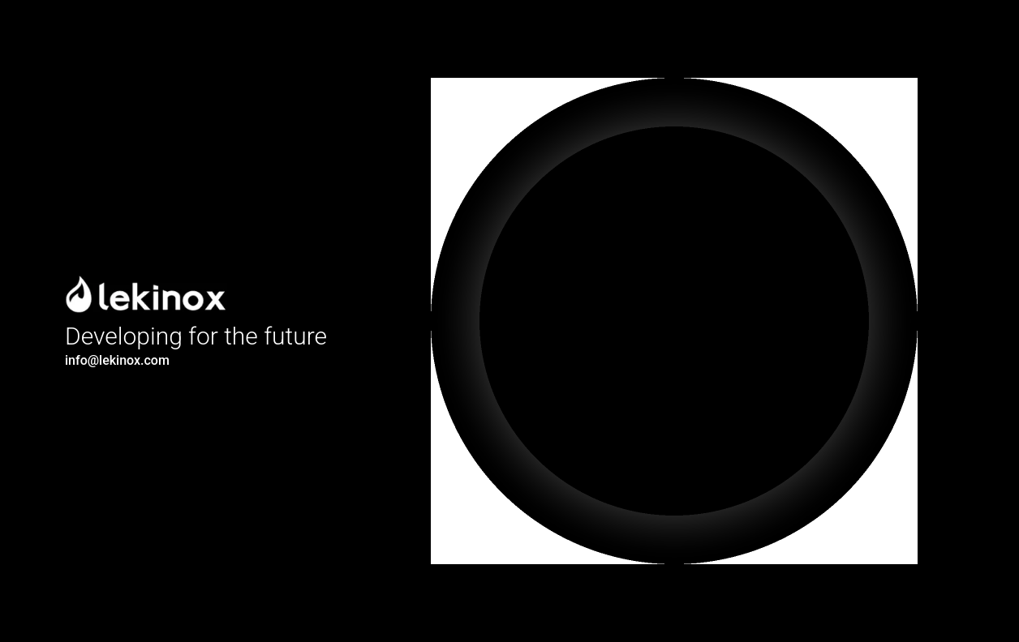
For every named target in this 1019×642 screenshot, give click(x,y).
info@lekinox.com (117, 360)
